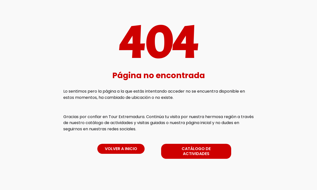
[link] (158, 181)
